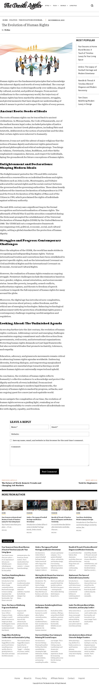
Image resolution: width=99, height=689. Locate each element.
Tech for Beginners (88, 483)
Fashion (29, 513)
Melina (7, 30)
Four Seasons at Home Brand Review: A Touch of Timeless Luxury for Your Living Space (86, 48)
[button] (92, 5)
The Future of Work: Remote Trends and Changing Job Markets (21, 484)
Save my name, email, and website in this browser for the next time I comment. (48, 440)
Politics (13, 20)
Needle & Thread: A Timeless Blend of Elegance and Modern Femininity (87, 71)
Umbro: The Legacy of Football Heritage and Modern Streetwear (87, 60)
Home (5, 20)
